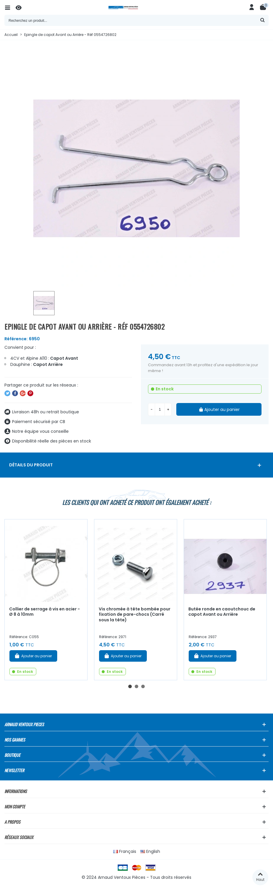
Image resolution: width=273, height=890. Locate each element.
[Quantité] (160, 409)
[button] (130, 686)
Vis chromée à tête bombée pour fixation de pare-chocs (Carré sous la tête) (134, 614)
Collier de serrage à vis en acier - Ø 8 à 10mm (44, 611)
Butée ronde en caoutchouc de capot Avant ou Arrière (221, 611)
